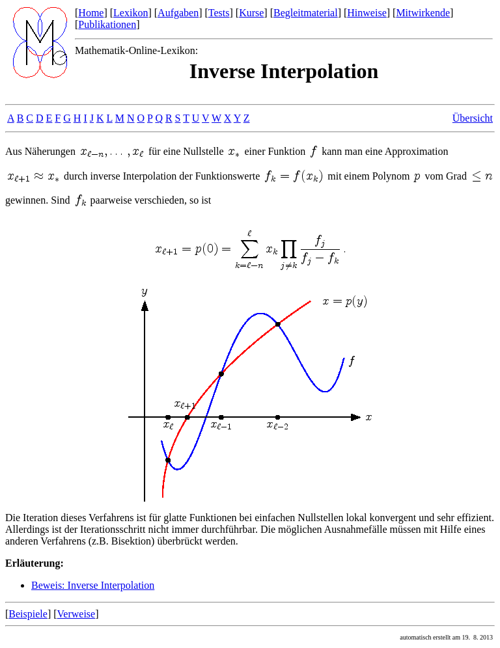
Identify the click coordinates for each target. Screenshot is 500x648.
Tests (219, 12)
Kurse (251, 12)
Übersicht (472, 118)
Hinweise (366, 12)
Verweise (76, 613)
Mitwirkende (423, 12)
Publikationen (107, 24)
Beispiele (28, 613)
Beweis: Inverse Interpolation (92, 585)
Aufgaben (178, 12)
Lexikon (130, 12)
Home (91, 12)
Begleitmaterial (305, 12)
